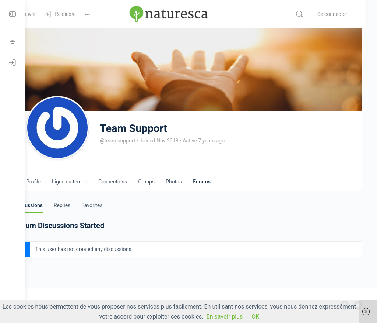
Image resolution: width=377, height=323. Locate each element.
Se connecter (343, 14)
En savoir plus (225, 316)
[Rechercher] (310, 14)
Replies (87, 205)
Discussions (54, 205)
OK (255, 316)
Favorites (116, 205)
